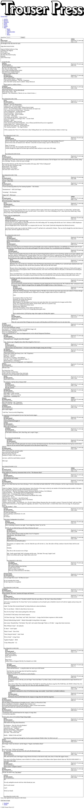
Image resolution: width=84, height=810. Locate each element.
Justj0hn (4, 323)
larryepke (9, 664)
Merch (8, 34)
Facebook (6, 803)
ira (1, 39)
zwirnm (6, 422)
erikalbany (5, 86)
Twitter (5, 804)
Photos (5, 24)
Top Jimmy (18, 772)
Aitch (3, 182)
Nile (3, 176)
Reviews (6, 20)
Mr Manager (7, 349)
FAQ (8, 33)
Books (8, 29)
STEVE (4, 447)
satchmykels (7, 389)
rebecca (4, 363)
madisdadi (8, 137)
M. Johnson (11, 562)
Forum (5, 23)
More (5, 27)
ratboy (10, 692)
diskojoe (4, 63)
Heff (6, 650)
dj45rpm (15, 286)
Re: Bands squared (6, 64)
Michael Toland (8, 573)
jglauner (4, 398)
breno (5, 100)
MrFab (4, 155)
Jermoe (4, 480)
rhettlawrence (7, 74)
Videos (8, 30)
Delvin (4, 708)
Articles (6, 19)
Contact (6, 26)
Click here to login (5, 800)
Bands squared (4, 40)
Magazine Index (11, 31)
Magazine (6, 22)
